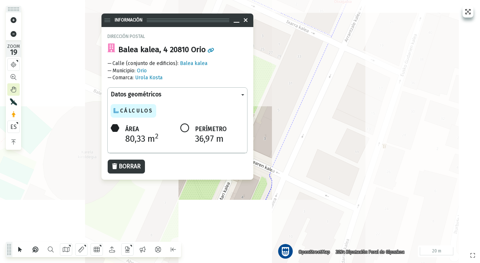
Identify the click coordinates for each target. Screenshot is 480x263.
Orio (142, 71)
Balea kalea (193, 63)
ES (13, 126)
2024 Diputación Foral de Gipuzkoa (368, 250)
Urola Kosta (148, 78)
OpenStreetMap (312, 250)
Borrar (126, 166)
